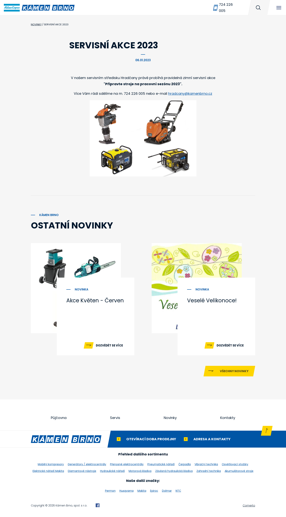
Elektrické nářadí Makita (48, 471)
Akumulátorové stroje (239, 471)
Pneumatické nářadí (161, 464)
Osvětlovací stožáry (235, 464)
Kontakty (227, 417)
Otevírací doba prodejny (151, 439)
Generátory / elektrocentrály (87, 464)
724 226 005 (226, 7)
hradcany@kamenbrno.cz (190, 93)
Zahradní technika (208, 471)
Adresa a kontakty (212, 439)
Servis (115, 417)
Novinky (170, 417)
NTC (178, 491)
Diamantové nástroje (82, 471)
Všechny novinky (234, 371)
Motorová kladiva (140, 471)
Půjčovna (59, 417)
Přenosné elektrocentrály (127, 464)
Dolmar (167, 491)
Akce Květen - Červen (95, 300)
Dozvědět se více (109, 345)
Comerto (249, 505)
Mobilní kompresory (51, 464)
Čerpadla (184, 464)
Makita (141, 491)
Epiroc (154, 491)
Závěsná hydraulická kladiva (174, 471)
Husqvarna (126, 491)
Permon (110, 491)
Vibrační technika (206, 464)
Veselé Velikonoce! (212, 300)
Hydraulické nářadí (112, 471)
